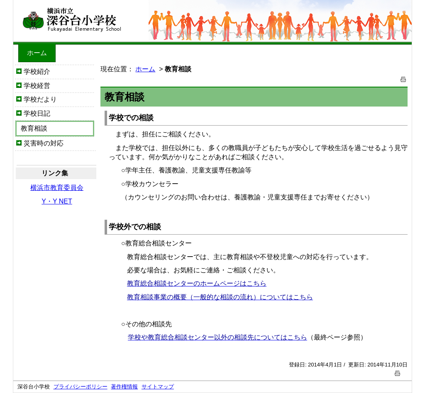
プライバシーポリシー (80, 386)
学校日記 (37, 113)
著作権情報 (124, 386)
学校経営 (37, 85)
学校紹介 (37, 71)
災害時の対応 (44, 143)
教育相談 (34, 128)
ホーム (37, 52)
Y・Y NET (57, 201)
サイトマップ (158, 386)
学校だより (40, 99)
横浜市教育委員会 (56, 187)
